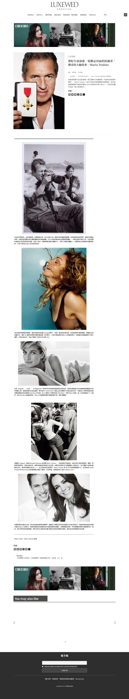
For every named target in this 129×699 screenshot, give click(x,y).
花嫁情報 (71, 56)
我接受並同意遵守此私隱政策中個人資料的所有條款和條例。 (60, 667)
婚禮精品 (84, 15)
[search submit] (125, 14)
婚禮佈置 (66, 15)
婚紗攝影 (75, 15)
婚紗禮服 (49, 15)
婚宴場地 (58, 15)
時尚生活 (93, 15)
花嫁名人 (40, 15)
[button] (14, 622)
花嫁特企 (31, 15)
